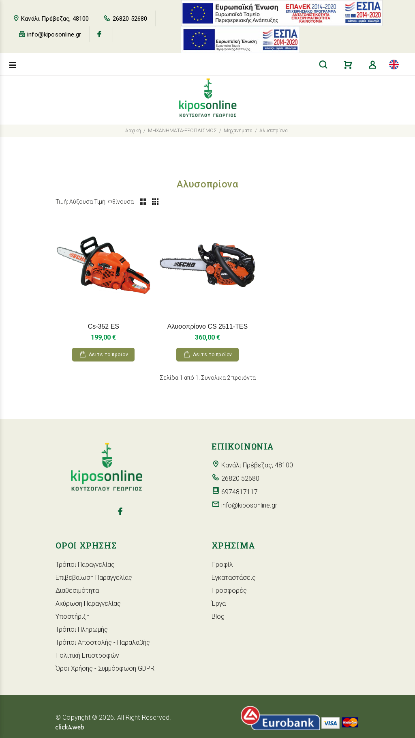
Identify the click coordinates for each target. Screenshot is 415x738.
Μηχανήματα (238, 130)
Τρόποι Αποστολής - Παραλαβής (103, 642)
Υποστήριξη (73, 616)
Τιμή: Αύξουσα (74, 201)
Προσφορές (229, 590)
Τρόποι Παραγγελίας (85, 564)
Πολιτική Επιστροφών (87, 655)
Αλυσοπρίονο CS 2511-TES (207, 326)
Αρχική (133, 130)
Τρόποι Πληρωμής (82, 629)
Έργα (219, 603)
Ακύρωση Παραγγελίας (88, 603)
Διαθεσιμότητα (77, 590)
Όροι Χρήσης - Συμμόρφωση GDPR (105, 668)
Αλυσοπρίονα (273, 130)
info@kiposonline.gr (54, 34)
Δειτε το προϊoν (108, 354)
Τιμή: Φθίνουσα (114, 201)
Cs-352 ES (103, 326)
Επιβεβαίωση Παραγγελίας (94, 577)
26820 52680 (130, 18)
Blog (218, 616)
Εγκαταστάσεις (234, 577)
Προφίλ (222, 564)
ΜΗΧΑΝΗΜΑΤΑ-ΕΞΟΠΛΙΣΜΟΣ (182, 130)
